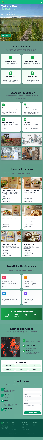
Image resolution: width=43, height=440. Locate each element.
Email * (25, 394)
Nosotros (21, 1)
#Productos (16, 36)
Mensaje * (26, 403)
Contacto (37, 1)
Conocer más (6, 35)
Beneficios (32, 1)
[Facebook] (41, 2)
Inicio (17, 1)
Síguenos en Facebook (8, 410)
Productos (27, 1)
